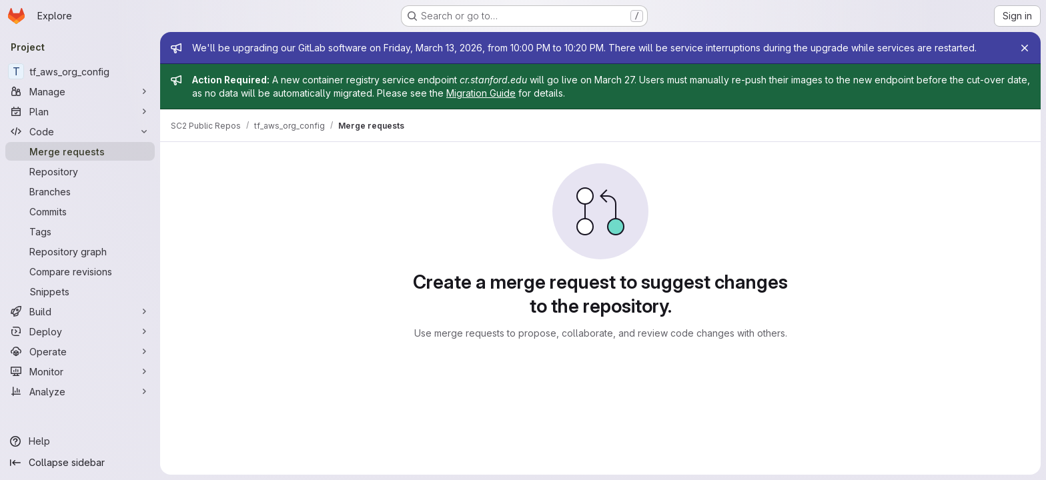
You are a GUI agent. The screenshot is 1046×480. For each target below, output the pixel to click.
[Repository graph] (80, 251)
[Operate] (80, 351)
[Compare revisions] (80, 271)
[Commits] (80, 211)
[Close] (1025, 48)
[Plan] (80, 111)
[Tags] (80, 231)
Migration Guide (481, 93)
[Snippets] (80, 291)
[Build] (80, 311)
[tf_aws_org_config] (80, 71)
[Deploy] (80, 331)
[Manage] (80, 91)
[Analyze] (80, 391)
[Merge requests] (80, 151)
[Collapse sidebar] (80, 462)
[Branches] (80, 191)
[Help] (80, 441)
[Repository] (80, 171)
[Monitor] (80, 371)
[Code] (80, 131)
